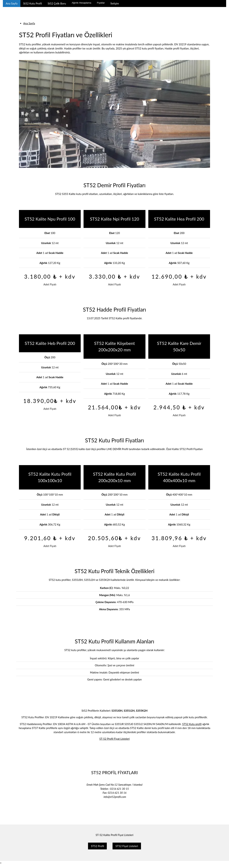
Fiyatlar (101, 2)
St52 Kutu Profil (32, 3)
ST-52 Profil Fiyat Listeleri (114, 738)
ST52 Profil (97, 846)
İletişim (115, 3)
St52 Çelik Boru (57, 3)
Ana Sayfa (12, 3)
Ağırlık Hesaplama (81, 2)
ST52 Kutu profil (192, 724)
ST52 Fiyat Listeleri (126, 846)
